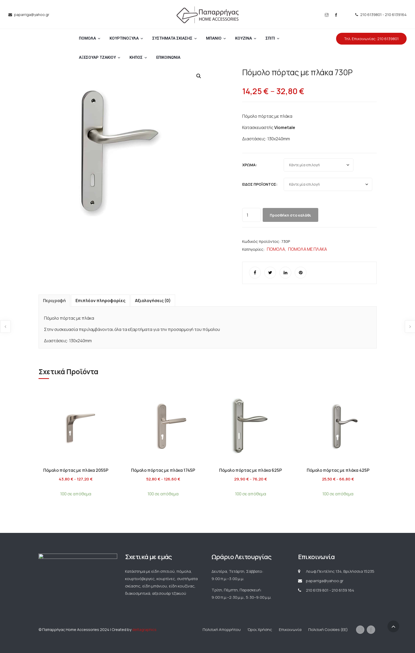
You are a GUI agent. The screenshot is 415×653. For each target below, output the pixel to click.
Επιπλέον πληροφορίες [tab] (100, 300)
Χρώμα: (249, 164)
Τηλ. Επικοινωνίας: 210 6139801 (371, 38)
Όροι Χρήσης (259, 629)
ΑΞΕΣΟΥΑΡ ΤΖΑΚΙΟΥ (97, 57)
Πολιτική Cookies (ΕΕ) (328, 629)
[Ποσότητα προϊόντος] (251, 215)
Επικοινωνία (290, 629)
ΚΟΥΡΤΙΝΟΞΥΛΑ (124, 38)
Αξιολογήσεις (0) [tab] (153, 300)
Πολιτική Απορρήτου (222, 629)
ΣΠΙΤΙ (270, 38)
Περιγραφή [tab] (54, 300)
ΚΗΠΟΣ (136, 57)
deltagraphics (144, 629)
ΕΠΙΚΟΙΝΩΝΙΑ (168, 57)
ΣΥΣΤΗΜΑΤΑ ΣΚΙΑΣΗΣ (172, 38)
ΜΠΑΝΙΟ (214, 38)
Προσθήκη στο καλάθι (290, 215)
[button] (198, 76)
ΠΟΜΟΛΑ (87, 38)
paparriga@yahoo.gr (324, 581)
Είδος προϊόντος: (259, 184)
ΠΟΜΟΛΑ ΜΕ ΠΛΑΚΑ (307, 249)
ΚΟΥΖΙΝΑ (243, 38)
